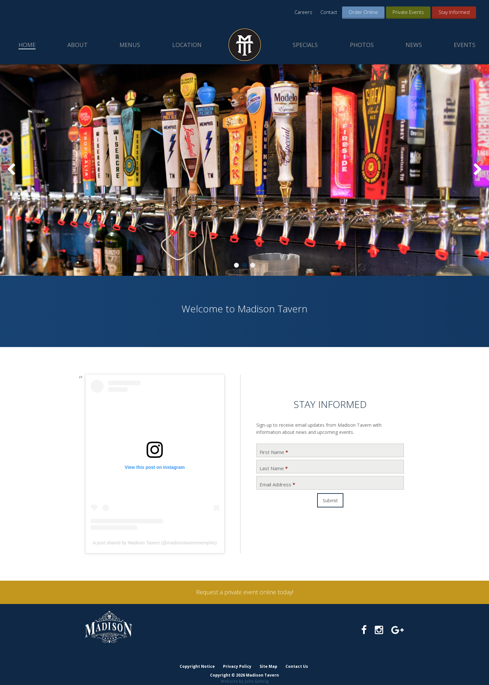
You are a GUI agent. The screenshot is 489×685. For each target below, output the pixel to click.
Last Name (274, 468)
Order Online (363, 12)
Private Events (408, 12)
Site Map (268, 659)
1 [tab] (236, 265)
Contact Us (297, 659)
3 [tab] (252, 265)
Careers (303, 12)
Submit (330, 500)
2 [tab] (244, 265)
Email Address (277, 485)
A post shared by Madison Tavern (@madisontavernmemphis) (155, 542)
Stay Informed (454, 12)
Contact (328, 12)
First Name (274, 452)
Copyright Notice (196, 659)
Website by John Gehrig (245, 675)
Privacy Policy (237, 659)
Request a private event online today (244, 592)
